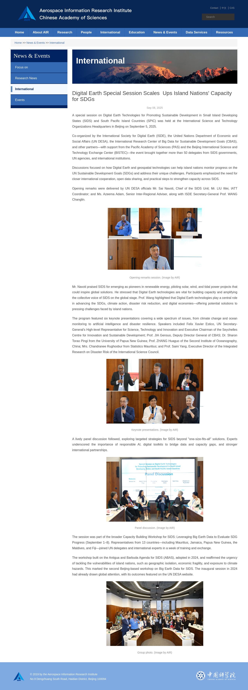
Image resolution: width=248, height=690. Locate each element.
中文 (224, 8)
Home (19, 32)
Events (18, 100)
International (57, 42)
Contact (214, 8)
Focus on (19, 67)
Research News (24, 78)
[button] (40, 32)
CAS (232, 8)
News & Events (36, 42)
